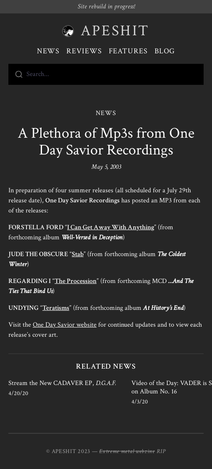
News (48, 51)
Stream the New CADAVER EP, (62, 383)
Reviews (84, 51)
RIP (161, 451)
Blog (164, 51)
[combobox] (106, 74)
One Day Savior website (65, 324)
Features (128, 51)
